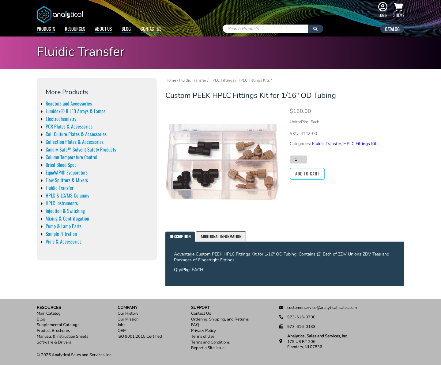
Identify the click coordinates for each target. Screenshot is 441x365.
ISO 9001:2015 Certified (140, 336)
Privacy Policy (203, 330)
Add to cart (307, 173)
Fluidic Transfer (60, 187)
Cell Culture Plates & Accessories (76, 134)
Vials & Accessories (63, 241)
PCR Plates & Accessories (69, 126)
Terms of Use (202, 336)
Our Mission (128, 319)
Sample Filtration (61, 233)
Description (180, 236)
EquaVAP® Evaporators (67, 172)
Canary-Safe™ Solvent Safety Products (81, 149)
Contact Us (151, 28)
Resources (75, 28)
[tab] (180, 237)
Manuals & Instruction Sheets (62, 336)
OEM (122, 330)
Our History (128, 313)
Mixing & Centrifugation (67, 218)
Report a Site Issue (207, 348)
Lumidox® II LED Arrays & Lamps (75, 111)
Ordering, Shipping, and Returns (220, 319)
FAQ (195, 325)
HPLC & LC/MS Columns (67, 195)
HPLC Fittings (221, 80)
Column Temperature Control (71, 157)
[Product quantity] (298, 159)
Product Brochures (53, 330)
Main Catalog (49, 313)
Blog (126, 28)
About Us (103, 28)
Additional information (221, 236)
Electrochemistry (61, 118)
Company (128, 307)
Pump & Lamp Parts (63, 226)
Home (170, 80)
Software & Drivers (54, 342)
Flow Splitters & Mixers (67, 180)
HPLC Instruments (62, 203)
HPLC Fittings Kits (253, 80)
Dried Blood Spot (61, 164)
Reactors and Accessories (69, 103)
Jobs (121, 325)
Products (46, 28)
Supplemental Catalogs (58, 325)
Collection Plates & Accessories (75, 141)
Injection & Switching (65, 210)
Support (200, 307)
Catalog (392, 28)
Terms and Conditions (210, 342)
